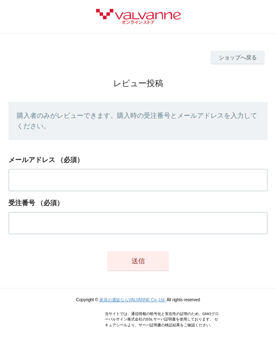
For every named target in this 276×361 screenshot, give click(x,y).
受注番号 (21, 202)
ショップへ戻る (238, 57)
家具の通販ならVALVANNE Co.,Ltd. (132, 299)
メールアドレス (31, 159)
